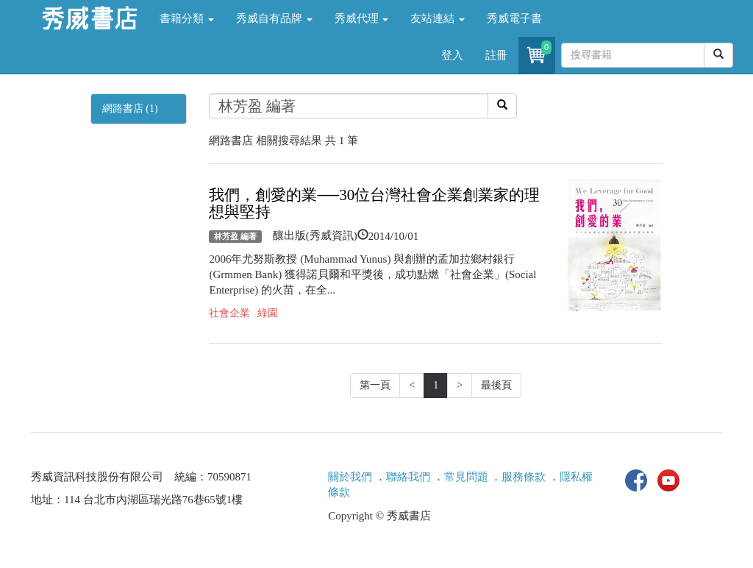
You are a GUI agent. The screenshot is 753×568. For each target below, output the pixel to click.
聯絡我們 (408, 477)
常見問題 (466, 477)
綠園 (267, 313)
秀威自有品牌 (274, 18)
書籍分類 (187, 18)
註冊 (496, 55)
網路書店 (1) (130, 108)
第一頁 (375, 385)
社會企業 (229, 313)
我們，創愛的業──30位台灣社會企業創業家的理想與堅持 (374, 203)
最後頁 (496, 385)
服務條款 (524, 477)
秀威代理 (362, 18)
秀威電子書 (514, 18)
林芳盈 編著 (235, 236)
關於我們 (350, 477)
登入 (452, 55)
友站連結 (437, 18)
